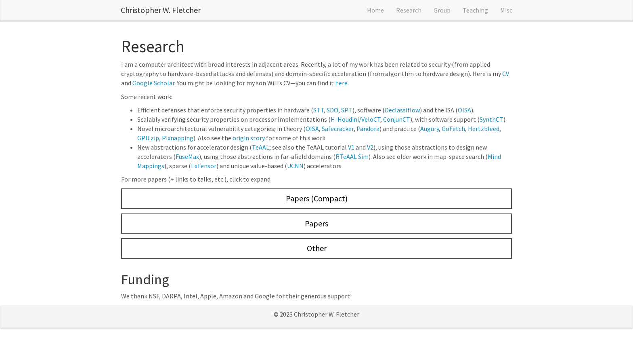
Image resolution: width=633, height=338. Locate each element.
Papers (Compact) (317, 198)
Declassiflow (402, 110)
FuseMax (187, 156)
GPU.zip (148, 138)
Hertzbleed (483, 129)
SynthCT (491, 119)
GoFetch (453, 129)
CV (505, 74)
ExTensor (203, 166)
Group (442, 10)
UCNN (295, 166)
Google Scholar (153, 83)
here (341, 83)
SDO (332, 110)
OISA (464, 110)
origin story (249, 138)
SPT (346, 110)
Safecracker (338, 129)
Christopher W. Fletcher (161, 10)
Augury (429, 129)
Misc (506, 10)
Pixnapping (177, 138)
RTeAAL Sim (352, 156)
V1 (351, 147)
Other (317, 248)
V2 (370, 147)
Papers (316, 223)
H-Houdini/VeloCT (355, 119)
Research (408, 10)
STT (318, 110)
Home (375, 10)
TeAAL (260, 147)
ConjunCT (396, 119)
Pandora (367, 129)
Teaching (475, 10)
